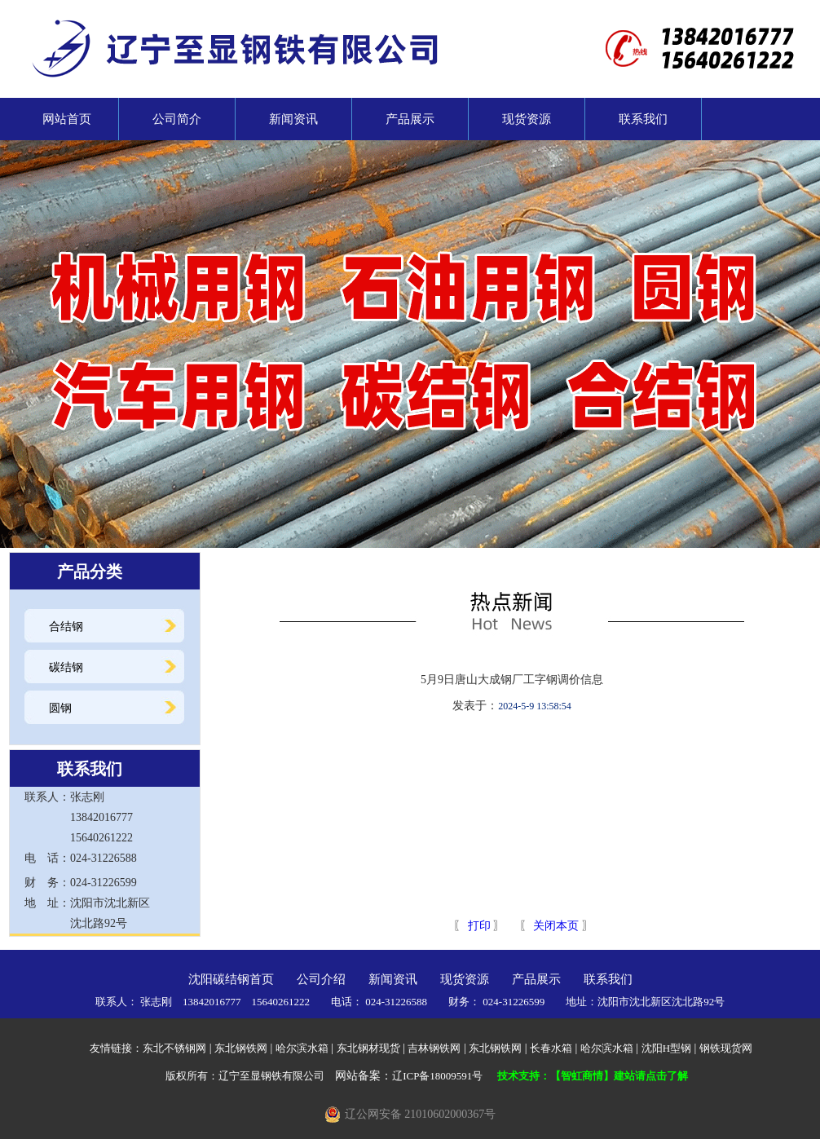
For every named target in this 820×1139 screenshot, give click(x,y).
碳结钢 (66, 667)
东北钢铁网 (240, 1048)
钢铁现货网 (725, 1048)
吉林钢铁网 (434, 1048)
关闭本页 (556, 926)
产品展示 (410, 119)
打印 (478, 926)
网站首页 (60, 119)
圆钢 (60, 708)
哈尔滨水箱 (302, 1048)
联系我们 (643, 119)
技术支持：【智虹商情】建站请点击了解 (592, 1076)
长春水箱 (551, 1048)
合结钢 (66, 626)
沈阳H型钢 (666, 1048)
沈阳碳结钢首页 (231, 979)
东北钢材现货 (368, 1048)
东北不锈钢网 (174, 1048)
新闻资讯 (293, 119)
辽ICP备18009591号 (437, 1076)
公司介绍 (321, 979)
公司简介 (176, 119)
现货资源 (526, 119)
